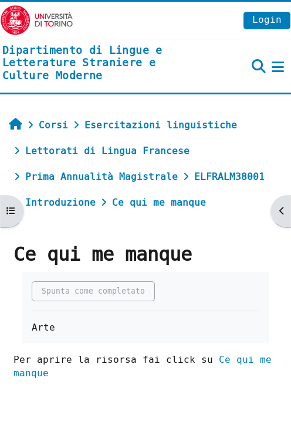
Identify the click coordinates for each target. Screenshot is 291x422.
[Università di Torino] (36, 19)
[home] (97, 64)
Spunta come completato (93, 291)
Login (267, 19)
